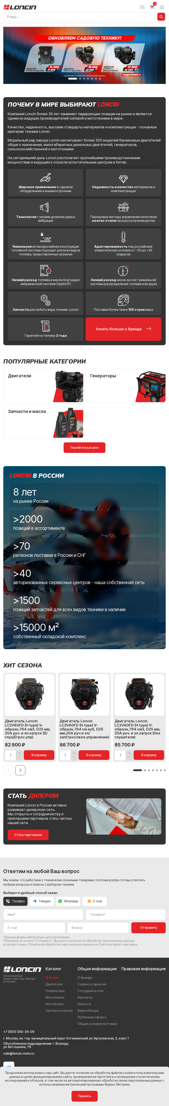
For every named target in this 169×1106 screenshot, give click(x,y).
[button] (72, 79)
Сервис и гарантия (91, 984)
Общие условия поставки (97, 1024)
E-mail (95, 901)
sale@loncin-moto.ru (18, 1053)
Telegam (42, 901)
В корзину (39, 755)
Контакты (85, 997)
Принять (84, 1096)
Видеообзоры (88, 1011)
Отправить (148, 928)
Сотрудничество (90, 991)
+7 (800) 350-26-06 (18, 1031)
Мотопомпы (55, 997)
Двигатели (54, 984)
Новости (84, 1004)
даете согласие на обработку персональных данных (97, 941)
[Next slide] (20, 770)
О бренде (84, 978)
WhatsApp (68, 901)
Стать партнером (28, 835)
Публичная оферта (92, 1017)
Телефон (15, 901)
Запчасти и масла (59, 1011)
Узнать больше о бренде (123, 329)
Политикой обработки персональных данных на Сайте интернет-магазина (83, 944)
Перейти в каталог (84, 448)
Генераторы (55, 991)
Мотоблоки (54, 1004)
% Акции (52, 978)
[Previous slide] (8, 770)
